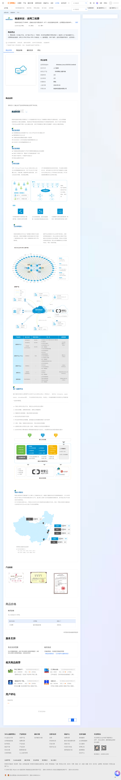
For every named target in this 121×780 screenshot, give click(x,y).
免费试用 (22, 740)
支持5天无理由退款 (37, 42)
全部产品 (22, 737)
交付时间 (43, 78)
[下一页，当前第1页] (75, 720)
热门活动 (44, 8)
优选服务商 (46, 42)
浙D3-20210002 (74, 769)
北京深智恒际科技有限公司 (68, 669)
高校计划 (67, 744)
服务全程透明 (27, 42)
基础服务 (82, 737)
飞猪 (56, 764)
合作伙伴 (63, 3)
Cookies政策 (17, 760)
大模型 (19, 3)
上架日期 (43, 85)
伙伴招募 (51, 8)
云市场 (57, 3)
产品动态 (22, 744)
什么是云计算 (9, 737)
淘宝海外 (105, 764)
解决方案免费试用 (69, 740)
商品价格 (19, 50)
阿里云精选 (36, 8)
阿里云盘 (112, 764)
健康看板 (82, 750)
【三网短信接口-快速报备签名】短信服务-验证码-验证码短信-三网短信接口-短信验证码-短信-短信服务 (55, 669)
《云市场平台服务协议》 (62, 653)
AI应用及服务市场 (19, 8)
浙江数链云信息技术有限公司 (67, 681)
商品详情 (9, 50)
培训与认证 (52, 747)
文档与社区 (38, 3)
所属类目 (43, 81)
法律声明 (7, 760)
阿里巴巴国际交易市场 (37, 764)
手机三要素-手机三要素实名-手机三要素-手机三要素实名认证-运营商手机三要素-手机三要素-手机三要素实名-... (19, 669)
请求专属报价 (109, 51)
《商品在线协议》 (49, 653)
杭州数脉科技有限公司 (33, 681)
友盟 (83, 764)
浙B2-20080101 (48, 769)
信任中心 (82, 753)
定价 (52, 3)
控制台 (105, 3)
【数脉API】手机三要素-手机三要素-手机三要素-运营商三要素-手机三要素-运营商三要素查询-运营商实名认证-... (20, 681)
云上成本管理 (23, 753)
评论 (38, 50)
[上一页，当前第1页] (69, 720)
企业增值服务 (83, 740)
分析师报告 (8, 753)
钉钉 (90, 764)
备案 (101, 3)
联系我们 (45, 760)
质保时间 (43, 75)
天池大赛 (52, 744)
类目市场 (29, 8)
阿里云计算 (62, 764)
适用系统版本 (44, 64)
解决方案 (30, 3)
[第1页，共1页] (72, 720)
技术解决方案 (38, 737)
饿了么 (7, 766)
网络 (18, 12)
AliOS (69, 764)
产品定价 (22, 747)
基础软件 (12, 12)
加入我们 (53, 760)
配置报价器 (22, 750)
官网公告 (82, 747)
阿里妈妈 (51, 764)
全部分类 (6, 12)
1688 (46, 764)
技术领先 (7, 744)
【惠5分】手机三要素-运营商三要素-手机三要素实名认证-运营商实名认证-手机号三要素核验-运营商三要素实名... (54, 681)
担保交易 (19, 42)
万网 (72, 764)
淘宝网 (16, 764)
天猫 (20, 764)
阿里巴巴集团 (9, 764)
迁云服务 (82, 744)
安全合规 (7, 750)
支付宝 (95, 764)
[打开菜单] (3, 3)
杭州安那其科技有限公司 (32, 669)
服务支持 (30, 50)
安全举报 (36, 760)
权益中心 (46, 3)
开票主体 (43, 88)
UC (80, 764)
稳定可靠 (7, 747)
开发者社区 (52, 740)
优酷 (86, 764)
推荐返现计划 (68, 750)
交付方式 (43, 68)
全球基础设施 (9, 740)
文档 (50, 737)
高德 (76, 764)
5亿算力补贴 (68, 747)
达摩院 (100, 764)
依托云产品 (43, 71)
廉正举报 (27, 760)
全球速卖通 (25, 764)
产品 (24, 3)
